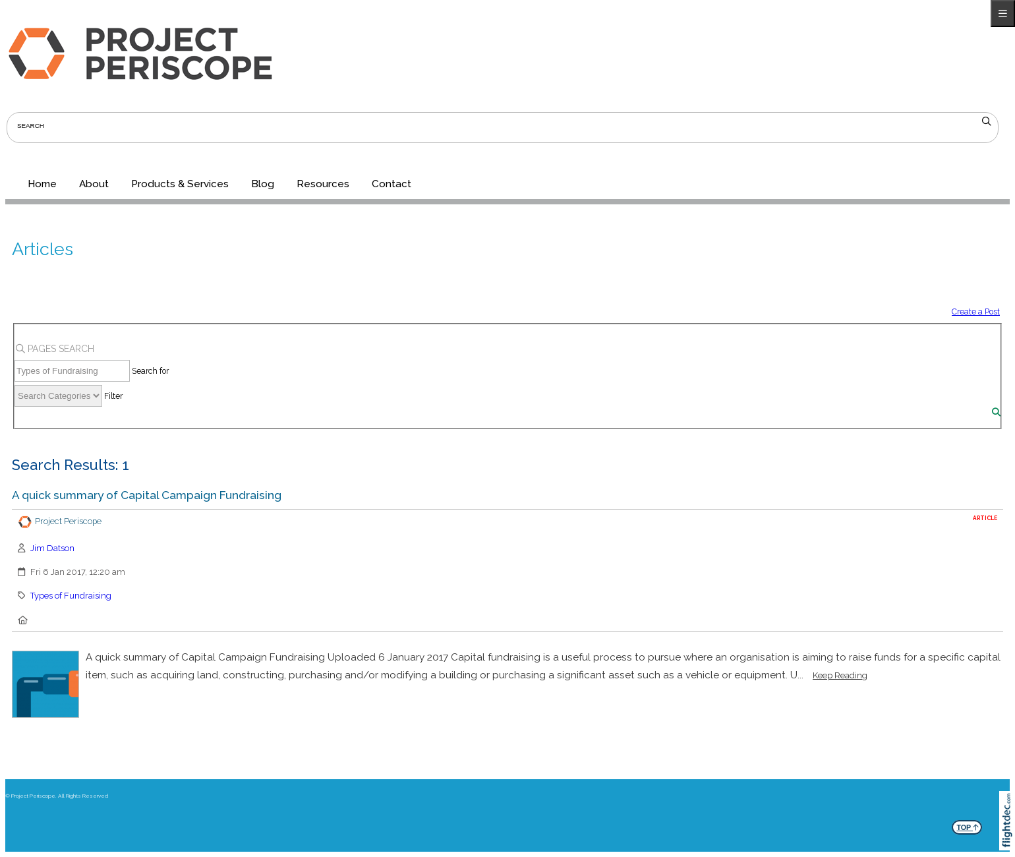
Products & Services (180, 184)
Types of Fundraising (70, 596)
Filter (113, 396)
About (94, 184)
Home (42, 184)
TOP (967, 825)
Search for (150, 371)
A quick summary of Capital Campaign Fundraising (146, 495)
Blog (262, 184)
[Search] (996, 412)
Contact (391, 184)
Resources (323, 184)
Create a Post (976, 311)
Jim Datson (52, 548)
